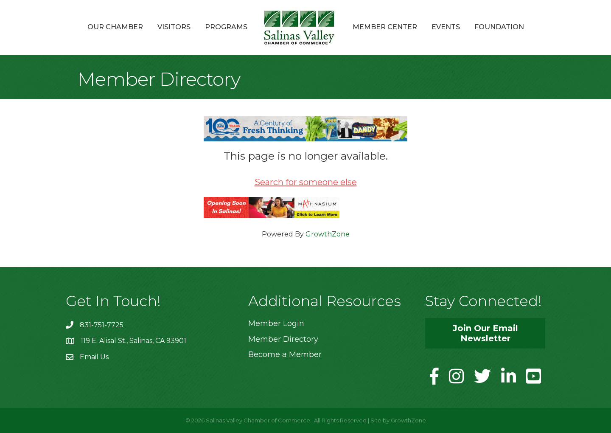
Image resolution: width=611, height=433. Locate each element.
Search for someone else (306, 182)
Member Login (276, 323)
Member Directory (283, 339)
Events (446, 27)
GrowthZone (328, 234)
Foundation (499, 27)
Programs (226, 27)
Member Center (385, 27)
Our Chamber (115, 27)
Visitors (174, 27)
